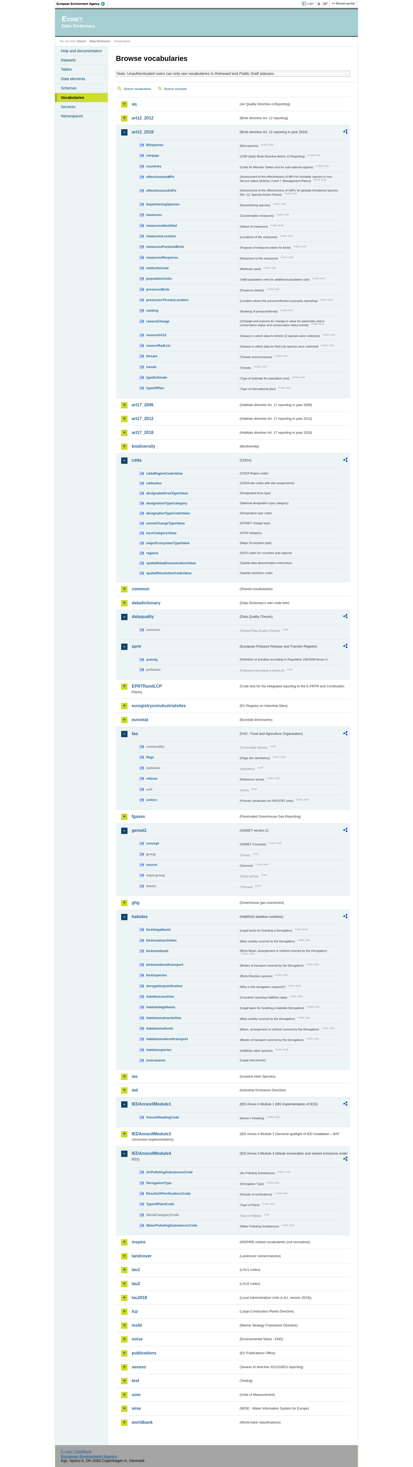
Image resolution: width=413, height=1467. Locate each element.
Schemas (69, 88)
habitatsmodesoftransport (167, 1039)
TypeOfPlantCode (160, 1204)
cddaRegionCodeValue (164, 473)
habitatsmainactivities (163, 1018)
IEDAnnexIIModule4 (151, 1153)
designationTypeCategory (166, 503)
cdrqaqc (152, 155)
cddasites (154, 483)
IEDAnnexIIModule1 (151, 1104)
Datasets (68, 60)
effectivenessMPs (160, 177)
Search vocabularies (137, 88)
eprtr (136, 646)
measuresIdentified (161, 226)
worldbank (142, 1422)
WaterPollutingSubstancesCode (171, 1225)
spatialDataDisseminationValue (171, 563)
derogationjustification (164, 986)
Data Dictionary (100, 41)
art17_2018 (143, 432)
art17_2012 (143, 418)
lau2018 (139, 1297)
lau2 (136, 1283)
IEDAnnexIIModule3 (151, 1134)
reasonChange (158, 321)
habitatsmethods (159, 1028)
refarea (152, 778)
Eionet (81, 41)
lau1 (136, 1269)
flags (150, 757)
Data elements (73, 79)
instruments (155, 1060)
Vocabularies (72, 97)
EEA (82, 3)
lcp (135, 1311)
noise (137, 1339)
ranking (152, 310)
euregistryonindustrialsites (159, 705)
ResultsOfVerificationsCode (168, 1193)
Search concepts (175, 88)
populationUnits (159, 279)
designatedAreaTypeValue (167, 493)
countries (153, 166)
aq (134, 104)
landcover (142, 1256)
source (151, 865)
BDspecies (154, 145)
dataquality (143, 616)
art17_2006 (143, 405)
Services (68, 107)
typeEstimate (156, 377)
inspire (138, 1242)
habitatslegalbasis (160, 1007)
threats (152, 356)
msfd (137, 1325)
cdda (136, 460)
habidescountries (160, 996)
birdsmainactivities (161, 940)
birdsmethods (157, 951)
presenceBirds (158, 289)
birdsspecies (156, 975)
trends (151, 367)
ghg (135, 902)
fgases (138, 816)
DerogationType (158, 1183)
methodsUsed (157, 268)
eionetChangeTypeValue (165, 523)
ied (135, 1090)
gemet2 (139, 830)
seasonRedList (158, 346)
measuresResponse (162, 257)
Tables (66, 69)
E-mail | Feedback (76, 1451)
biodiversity (143, 446)
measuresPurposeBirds (165, 247)
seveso (139, 1367)
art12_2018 (143, 132)
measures (154, 215)
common (140, 589)
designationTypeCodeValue (168, 513)
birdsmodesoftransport (164, 965)
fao (135, 733)
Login (310, 3)
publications (144, 1353)
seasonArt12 (156, 335)
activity (152, 660)
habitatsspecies (158, 1050)
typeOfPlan (155, 388)
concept (152, 843)
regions (152, 553)
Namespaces (72, 116)
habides (140, 916)
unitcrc (152, 800)
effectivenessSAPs (161, 190)
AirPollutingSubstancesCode (169, 1172)
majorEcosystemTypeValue (168, 543)
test (135, 1380)
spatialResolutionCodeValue (168, 573)
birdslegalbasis (158, 930)
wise (136, 1408)
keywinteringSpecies (163, 204)
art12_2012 (143, 118)
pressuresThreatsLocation (167, 300)
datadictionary (146, 603)
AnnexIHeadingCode (162, 1117)
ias (134, 1076)
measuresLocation (161, 236)
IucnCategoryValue (161, 533)
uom (136, 1394)
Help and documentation (81, 51)
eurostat (140, 719)
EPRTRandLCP (147, 686)
